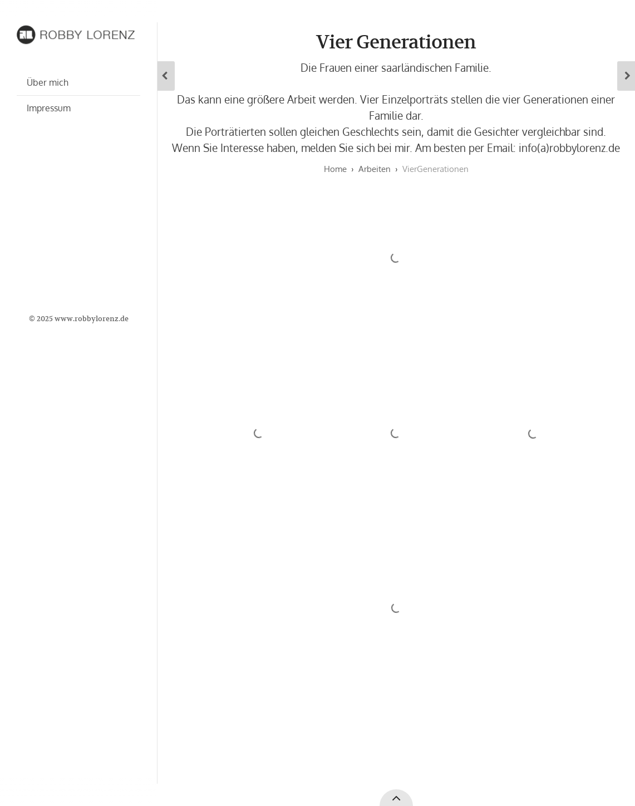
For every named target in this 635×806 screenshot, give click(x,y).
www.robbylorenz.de (92, 318)
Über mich (47, 82)
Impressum (49, 108)
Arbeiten (374, 169)
